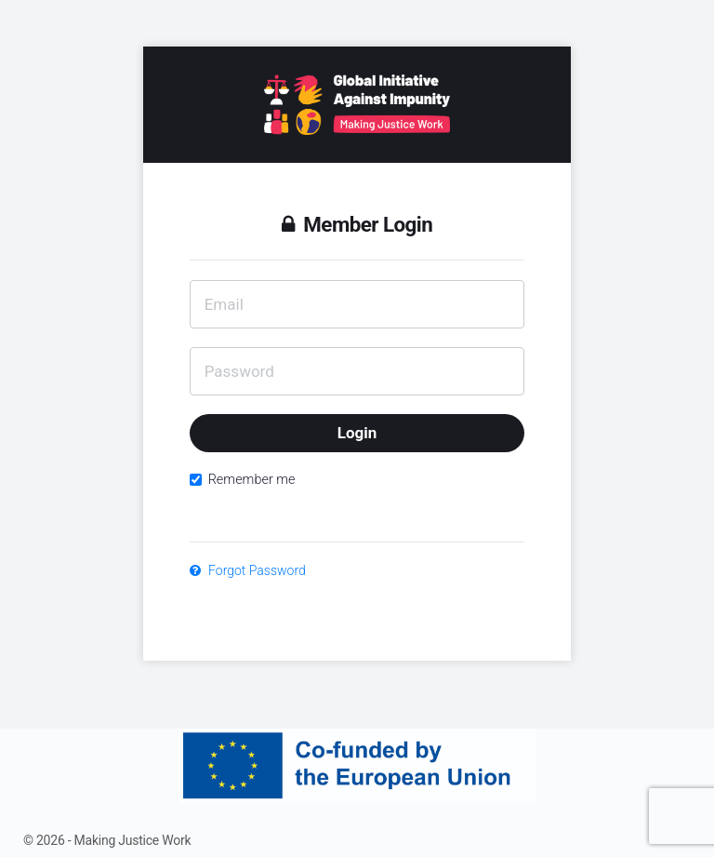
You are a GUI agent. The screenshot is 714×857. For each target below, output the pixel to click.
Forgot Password (248, 570)
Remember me (243, 480)
